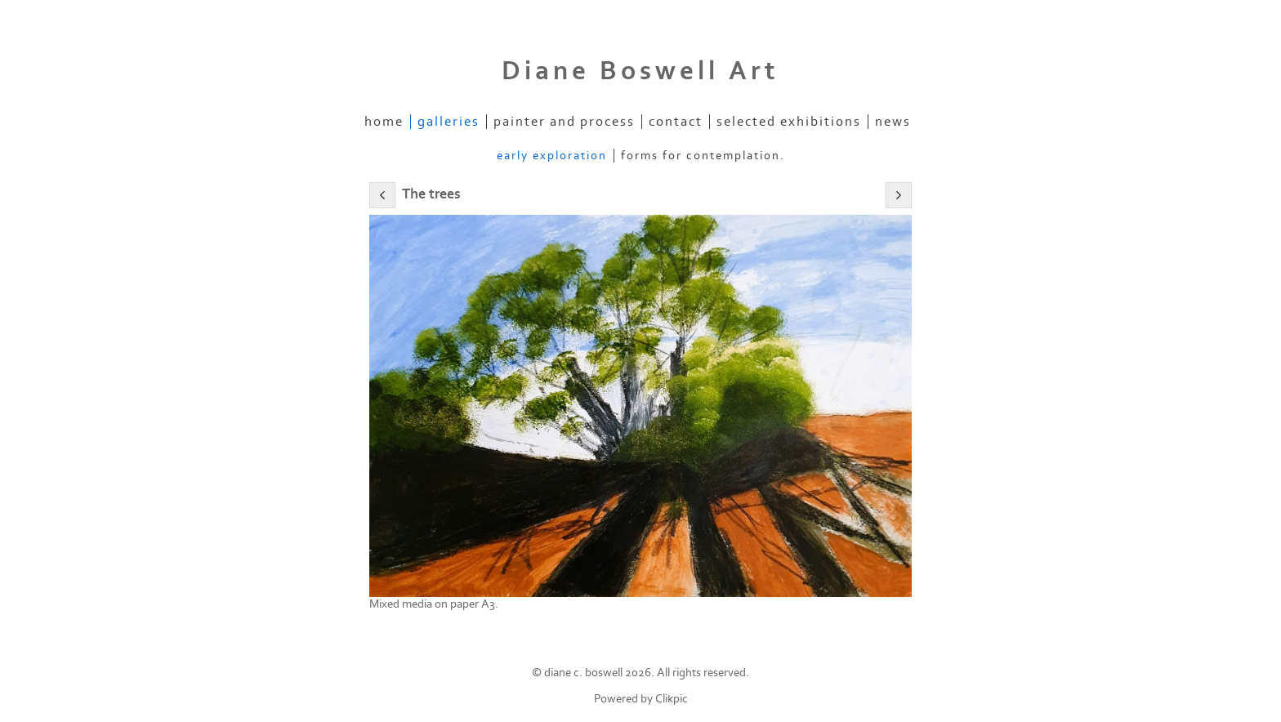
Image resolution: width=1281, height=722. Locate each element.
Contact (676, 121)
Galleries (448, 121)
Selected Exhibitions (788, 121)
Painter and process (564, 121)
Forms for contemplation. (703, 156)
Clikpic (671, 699)
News (893, 121)
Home (384, 121)
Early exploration (552, 156)
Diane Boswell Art (640, 71)
